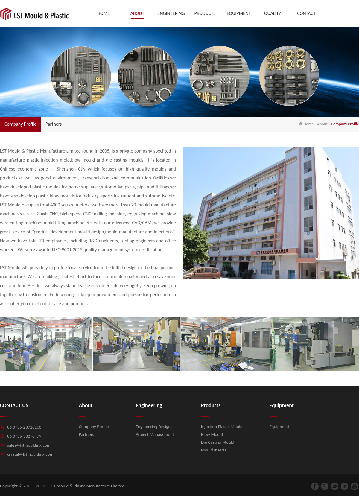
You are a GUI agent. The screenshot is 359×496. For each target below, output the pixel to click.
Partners (53, 124)
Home (308, 124)
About (322, 124)
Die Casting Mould (217, 442)
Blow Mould (212, 434)
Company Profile (20, 124)
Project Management (155, 434)
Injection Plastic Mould (222, 426)
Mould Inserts (213, 450)
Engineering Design (153, 426)
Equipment (279, 426)
